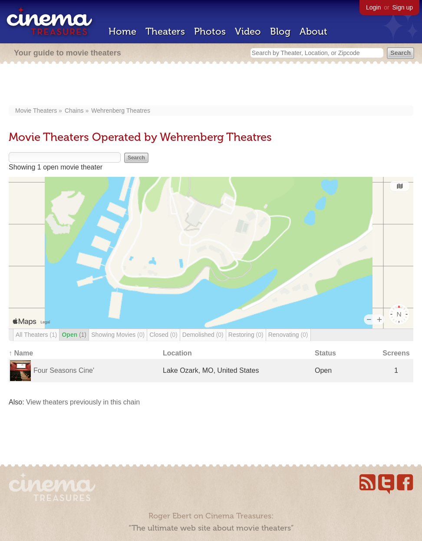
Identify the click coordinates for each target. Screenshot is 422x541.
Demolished (203, 334)
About (313, 31)
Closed (163, 334)
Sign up (402, 7)
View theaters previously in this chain (83, 402)
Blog (280, 31)
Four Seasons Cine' (63, 370)
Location (177, 353)
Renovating (288, 334)
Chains (74, 110)
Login (373, 7)
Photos (210, 31)
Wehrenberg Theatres (120, 110)
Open (74, 334)
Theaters (165, 31)
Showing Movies (118, 334)
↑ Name (21, 353)
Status (325, 353)
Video (248, 31)
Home (122, 31)
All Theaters (36, 334)
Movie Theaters (36, 110)
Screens (395, 353)
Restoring (246, 334)
